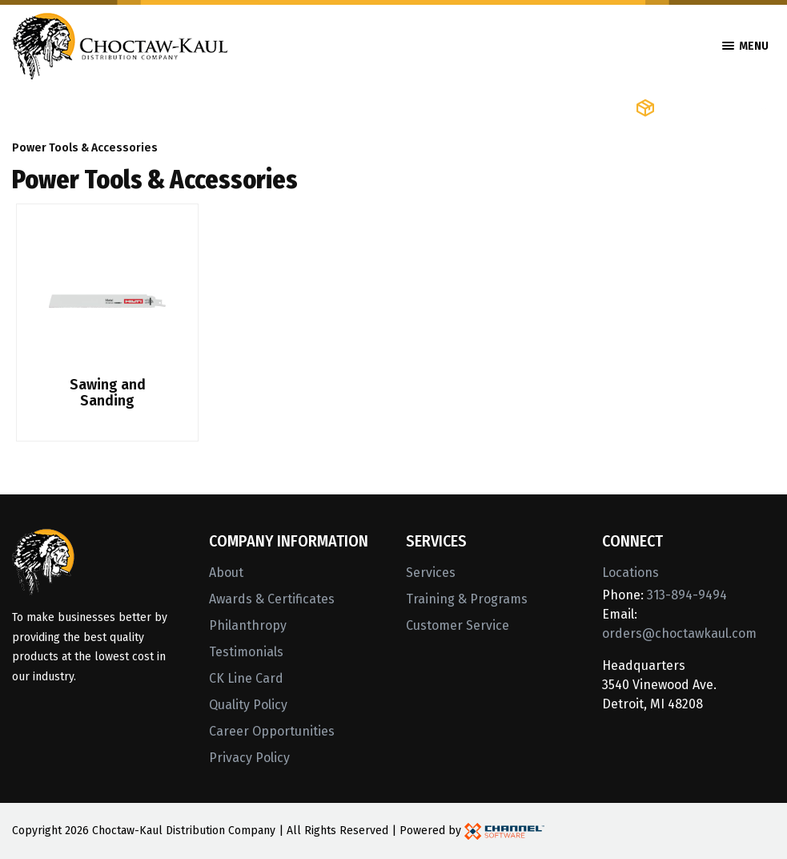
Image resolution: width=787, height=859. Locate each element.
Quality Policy (248, 704)
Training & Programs (467, 599)
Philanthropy (248, 625)
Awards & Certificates (272, 599)
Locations (630, 572)
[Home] (120, 44)
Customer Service (457, 625)
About (226, 572)
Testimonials (246, 651)
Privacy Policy (249, 757)
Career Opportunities (272, 731)
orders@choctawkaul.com (679, 633)
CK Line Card (246, 678)
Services (431, 572)
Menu (745, 46)
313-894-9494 (687, 595)
